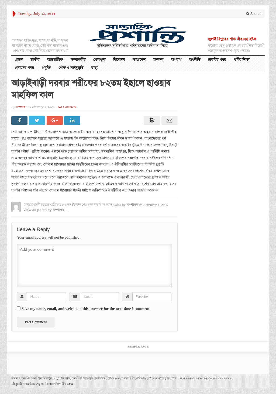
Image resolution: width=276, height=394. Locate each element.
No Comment (67, 107)
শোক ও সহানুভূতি (70, 68)
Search (253, 14)
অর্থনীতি (194, 59)
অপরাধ (176, 59)
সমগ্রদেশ (139, 59)
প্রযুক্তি (46, 68)
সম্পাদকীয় (78, 59)
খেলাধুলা (99, 59)
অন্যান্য (158, 59)
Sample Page (138, 346)
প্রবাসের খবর (24, 68)
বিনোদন (119, 59)
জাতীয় (34, 59)
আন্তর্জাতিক (55, 59)
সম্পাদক (20, 107)
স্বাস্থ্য (94, 68)
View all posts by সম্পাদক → (46, 210)
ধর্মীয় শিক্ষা (241, 59)
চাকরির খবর (217, 59)
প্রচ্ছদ (19, 59)
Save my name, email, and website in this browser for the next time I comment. (86, 309)
